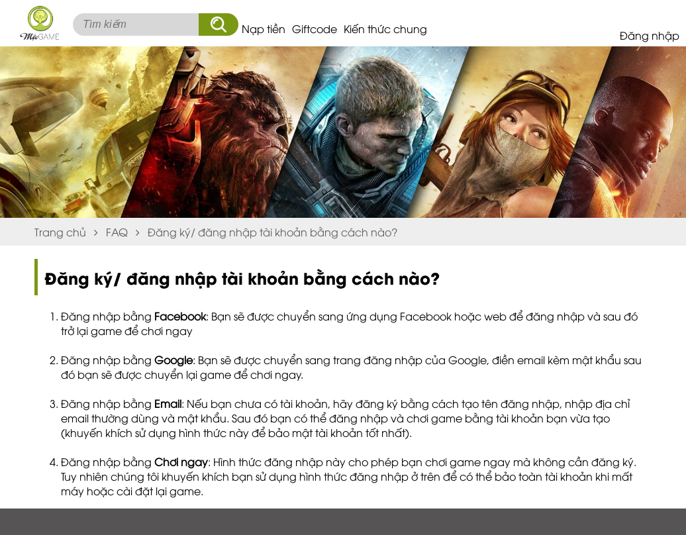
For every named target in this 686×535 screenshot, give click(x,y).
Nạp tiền (263, 28)
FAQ (117, 231)
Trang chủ (60, 231)
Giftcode (314, 28)
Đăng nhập (649, 35)
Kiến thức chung (385, 28)
